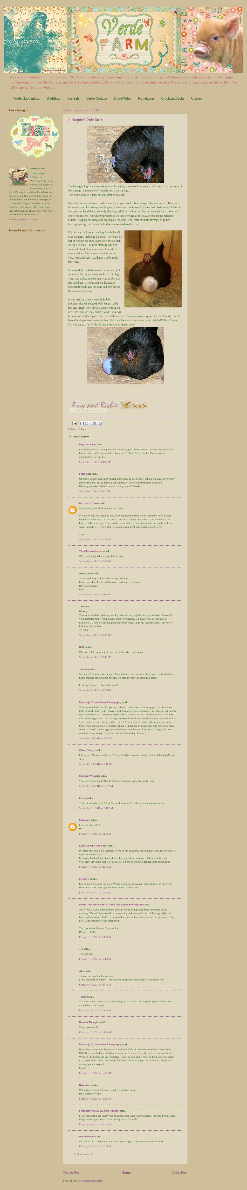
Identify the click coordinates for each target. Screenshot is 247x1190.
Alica (82, 970)
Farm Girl (85, 473)
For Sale (73, 98)
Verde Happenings (26, 98)
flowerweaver (87, 1136)
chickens (81, 429)
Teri (81, 606)
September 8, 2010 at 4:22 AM (95, 690)
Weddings (53, 98)
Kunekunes (146, 98)
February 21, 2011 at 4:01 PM (95, 1146)
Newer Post (72, 1172)
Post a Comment (83, 1153)
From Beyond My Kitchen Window (99, 1110)
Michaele (84, 878)
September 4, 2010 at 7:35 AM (95, 561)
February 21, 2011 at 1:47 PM (95, 1124)
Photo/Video (122, 98)
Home (126, 1172)
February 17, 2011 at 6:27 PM (95, 866)
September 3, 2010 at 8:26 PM (95, 491)
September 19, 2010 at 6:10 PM (96, 764)
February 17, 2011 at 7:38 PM (95, 958)
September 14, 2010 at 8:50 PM (96, 738)
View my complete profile (23, 219)
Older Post (179, 1172)
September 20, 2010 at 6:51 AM (96, 785)
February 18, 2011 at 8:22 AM (95, 1072)
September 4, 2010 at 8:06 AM (95, 594)
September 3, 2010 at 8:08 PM (95, 461)
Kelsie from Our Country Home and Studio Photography (111, 904)
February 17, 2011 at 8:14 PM (95, 1010)
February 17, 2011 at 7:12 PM (95, 936)
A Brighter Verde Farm (85, 120)
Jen (81, 948)
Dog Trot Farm (87, 444)
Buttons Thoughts (89, 1022)
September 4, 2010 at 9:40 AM (95, 635)
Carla (82, 797)
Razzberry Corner (89, 503)
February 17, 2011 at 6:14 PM (95, 833)
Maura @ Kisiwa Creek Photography (100, 702)
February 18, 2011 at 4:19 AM (95, 1032)
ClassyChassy (87, 750)
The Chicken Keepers (91, 551)
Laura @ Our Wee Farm (93, 845)
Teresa (83, 996)
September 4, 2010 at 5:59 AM (95, 539)
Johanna (84, 669)
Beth (81, 646)
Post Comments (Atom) (90, 1180)
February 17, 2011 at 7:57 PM (95, 984)
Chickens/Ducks (172, 98)
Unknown (84, 819)
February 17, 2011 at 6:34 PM (95, 892)
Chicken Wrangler (89, 775)
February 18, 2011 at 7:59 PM (95, 1098)
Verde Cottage (96, 98)
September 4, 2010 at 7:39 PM (95, 656)
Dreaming (84, 1084)
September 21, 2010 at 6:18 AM (96, 808)
